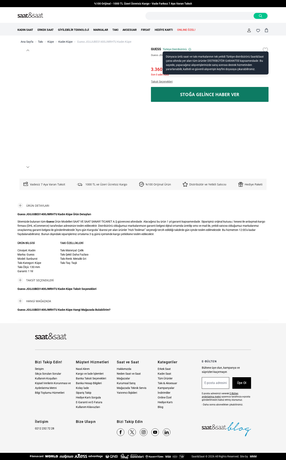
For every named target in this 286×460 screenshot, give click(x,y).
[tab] (33, 205)
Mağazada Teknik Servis (131, 388)
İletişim (39, 368)
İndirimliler (164, 392)
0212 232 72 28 (44, 428)
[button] (27, 50)
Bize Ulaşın (86, 421)
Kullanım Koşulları (46, 378)
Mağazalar (123, 378)
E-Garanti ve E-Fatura (89, 402)
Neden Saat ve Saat (129, 373)
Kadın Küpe (65, 41)
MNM (253, 456)
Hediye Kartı (165, 402)
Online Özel (164, 397)
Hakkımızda (124, 368)
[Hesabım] (249, 30)
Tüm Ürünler (165, 378)
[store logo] (30, 15)
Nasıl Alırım (83, 368)
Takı (40, 41)
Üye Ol (241, 383)
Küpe (50, 41)
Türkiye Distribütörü (177, 49)
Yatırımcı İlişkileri (127, 392)
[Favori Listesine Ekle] (265, 50)
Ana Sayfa (27, 41)
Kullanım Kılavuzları (88, 407)
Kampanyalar (166, 388)
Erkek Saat (164, 368)
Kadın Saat (164, 373)
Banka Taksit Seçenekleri (91, 378)
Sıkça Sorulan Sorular (48, 373)
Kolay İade (82, 388)
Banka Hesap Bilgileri (89, 383)
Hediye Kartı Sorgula (88, 397)
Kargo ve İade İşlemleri (89, 373)
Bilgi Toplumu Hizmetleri (49, 392)
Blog (160, 407)
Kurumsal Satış (126, 383)
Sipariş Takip (83, 392)
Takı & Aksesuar (167, 383)
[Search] (261, 16)
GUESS (156, 49)
